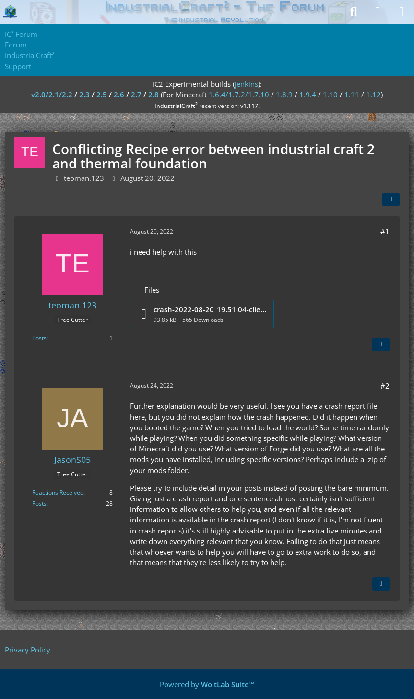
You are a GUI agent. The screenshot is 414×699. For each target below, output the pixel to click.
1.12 (373, 94)
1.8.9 (284, 94)
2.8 (153, 94)
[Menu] (401, 12)
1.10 (330, 94)
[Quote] (381, 344)
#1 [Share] (385, 231)
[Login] (377, 12)
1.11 (351, 94)
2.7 (136, 94)
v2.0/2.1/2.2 (51, 94)
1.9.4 (307, 94)
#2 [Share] (385, 386)
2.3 (84, 94)
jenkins (246, 84)
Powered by (207, 684)
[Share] (391, 199)
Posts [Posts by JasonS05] (39, 503)
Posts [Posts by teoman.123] (39, 338)
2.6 (119, 94)
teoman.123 (84, 178)
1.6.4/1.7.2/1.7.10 (239, 94)
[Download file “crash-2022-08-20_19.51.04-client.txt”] (202, 314)
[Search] (353, 12)
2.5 (101, 94)
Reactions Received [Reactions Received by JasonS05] (57, 492)
